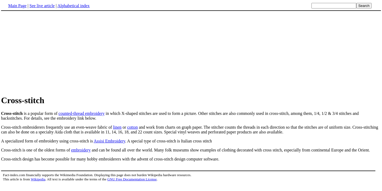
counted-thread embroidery (82, 113)
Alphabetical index (73, 5)
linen (117, 127)
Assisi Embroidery (109, 141)
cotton (132, 127)
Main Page (17, 5)
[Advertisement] (45, 53)
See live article (42, 5)
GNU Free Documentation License (132, 179)
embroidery (81, 150)
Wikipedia (38, 179)
